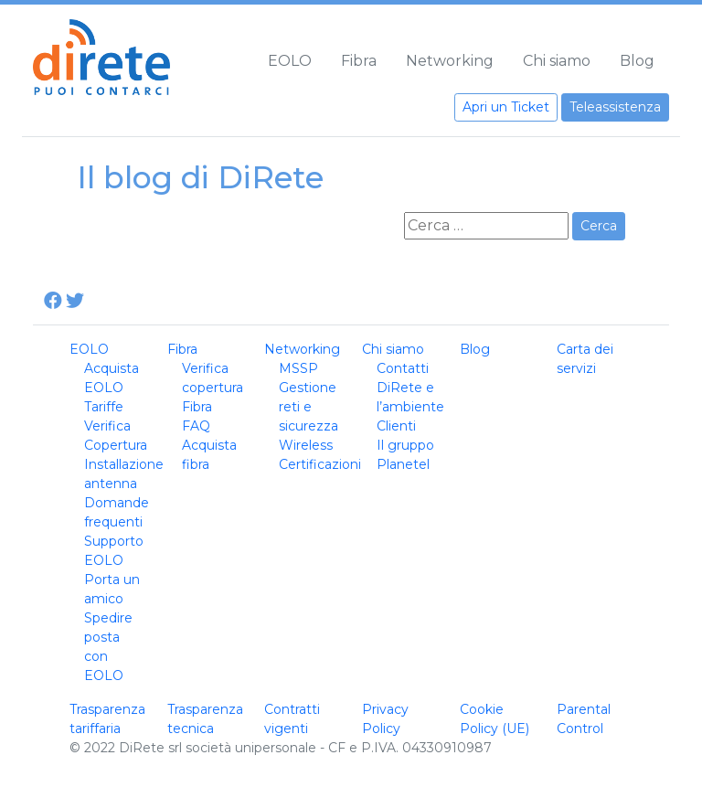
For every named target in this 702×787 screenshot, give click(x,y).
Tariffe (103, 407)
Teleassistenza (615, 107)
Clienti (396, 426)
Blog (637, 60)
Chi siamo (556, 60)
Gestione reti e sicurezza (308, 406)
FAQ (196, 426)
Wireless (306, 445)
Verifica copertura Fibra (212, 387)
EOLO (290, 60)
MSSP (298, 368)
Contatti (403, 368)
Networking (450, 60)
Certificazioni (320, 464)
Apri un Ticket (506, 107)
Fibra (359, 60)
